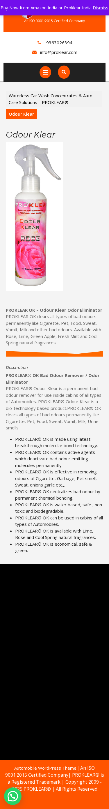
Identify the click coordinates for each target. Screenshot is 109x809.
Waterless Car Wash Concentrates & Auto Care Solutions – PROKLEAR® (50, 99)
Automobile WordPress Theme (45, 768)
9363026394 (59, 42)
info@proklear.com (58, 52)
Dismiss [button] (100, 7)
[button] (13, 796)
